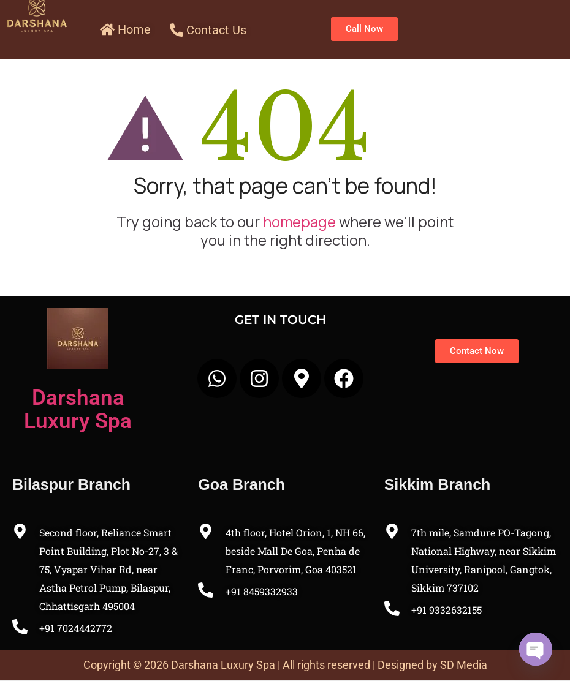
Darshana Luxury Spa (78, 409)
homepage (299, 221)
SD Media (463, 664)
